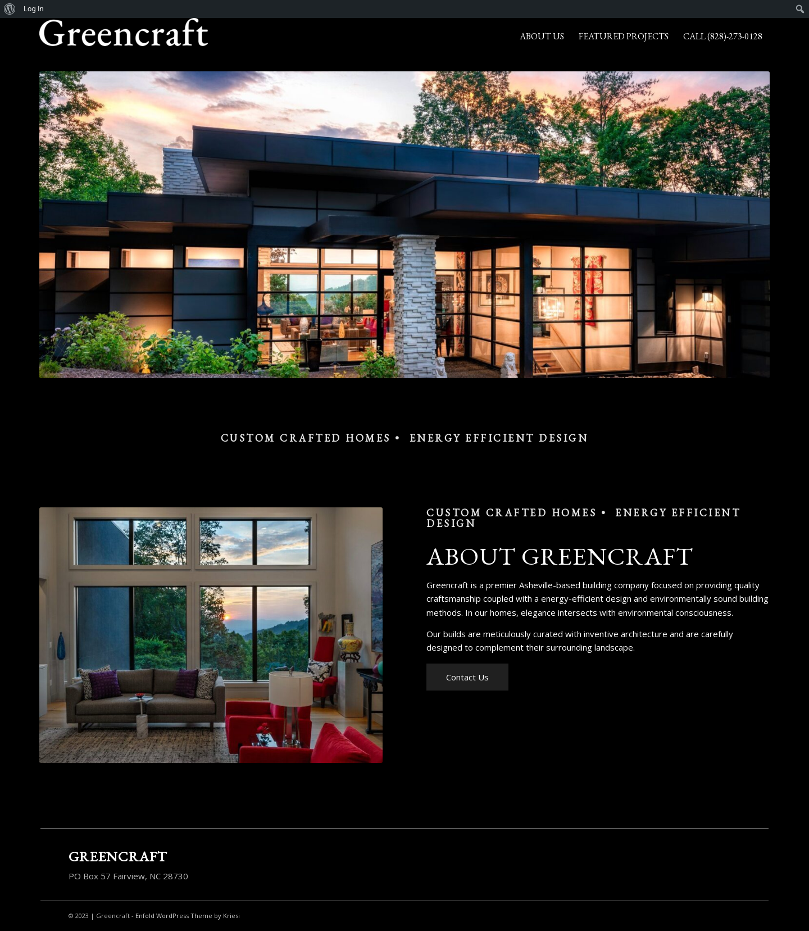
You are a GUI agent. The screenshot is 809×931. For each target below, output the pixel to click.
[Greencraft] (123, 36)
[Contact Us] (467, 677)
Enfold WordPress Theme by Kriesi (187, 915)
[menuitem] (10, 9)
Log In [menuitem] (34, 8)
